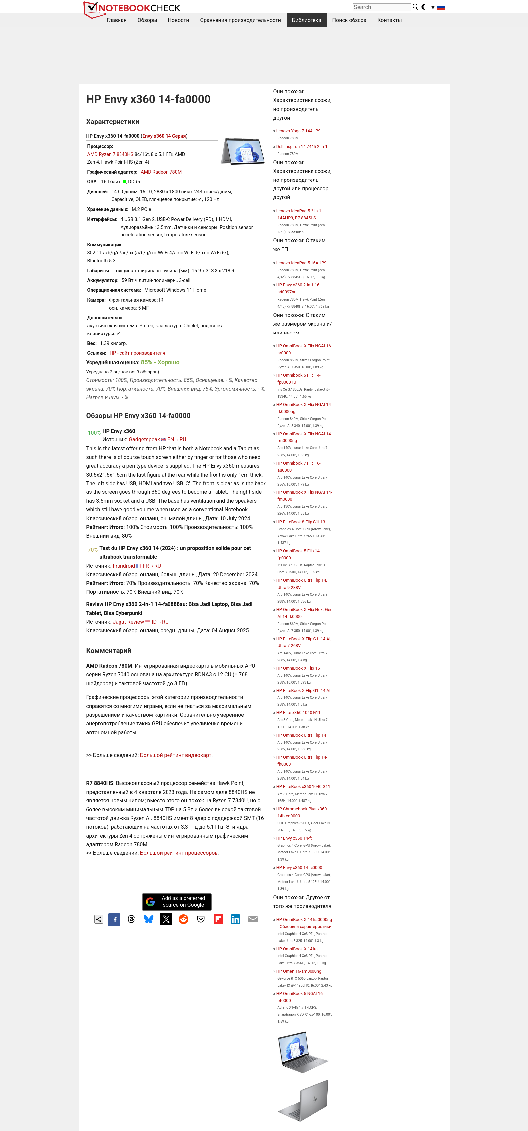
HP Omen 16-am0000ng (299, 971)
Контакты (389, 20)
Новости (178, 20)
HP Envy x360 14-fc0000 (299, 867)
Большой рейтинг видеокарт (175, 755)
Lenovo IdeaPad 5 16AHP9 (301, 262)
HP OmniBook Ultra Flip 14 (301, 735)
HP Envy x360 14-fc (294, 838)
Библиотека (306, 20)
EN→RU (177, 440)
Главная (117, 20)
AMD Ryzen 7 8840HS (110, 154)
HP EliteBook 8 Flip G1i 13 (300, 521)
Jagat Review (128, 622)
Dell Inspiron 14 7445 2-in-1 (302, 146)
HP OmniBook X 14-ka (297, 948)
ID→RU (160, 622)
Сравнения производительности (240, 20)
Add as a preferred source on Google (175, 901)
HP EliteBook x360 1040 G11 (303, 786)
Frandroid (124, 566)
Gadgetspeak (144, 440)
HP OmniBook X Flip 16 (298, 668)
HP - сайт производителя (137, 353)
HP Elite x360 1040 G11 (298, 712)
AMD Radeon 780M (161, 172)
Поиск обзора (349, 20)
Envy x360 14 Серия (164, 136)
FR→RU (152, 566)
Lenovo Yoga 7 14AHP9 (298, 131)
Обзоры (147, 20)
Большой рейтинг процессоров (178, 853)
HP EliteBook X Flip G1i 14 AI (303, 690)
